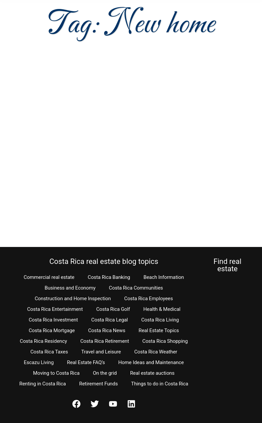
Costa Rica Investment (53, 320)
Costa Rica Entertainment (55, 309)
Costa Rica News (107, 330)
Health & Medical (161, 309)
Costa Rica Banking (109, 277)
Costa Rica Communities (136, 288)
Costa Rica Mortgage (52, 330)
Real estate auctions (152, 373)
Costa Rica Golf (113, 309)
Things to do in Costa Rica (159, 384)
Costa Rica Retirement (104, 341)
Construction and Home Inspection (73, 299)
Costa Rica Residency (43, 341)
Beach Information (163, 277)
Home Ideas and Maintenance (151, 362)
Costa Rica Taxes (49, 352)
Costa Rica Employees (148, 299)
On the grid (105, 373)
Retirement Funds (98, 384)
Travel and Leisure (101, 352)
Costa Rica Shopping (165, 341)
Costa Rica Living (160, 320)
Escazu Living (39, 362)
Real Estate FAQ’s (86, 362)
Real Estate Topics (158, 330)
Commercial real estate (49, 277)
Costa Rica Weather (155, 352)
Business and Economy (70, 288)
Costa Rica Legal (109, 320)
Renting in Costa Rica (42, 384)
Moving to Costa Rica (56, 373)
